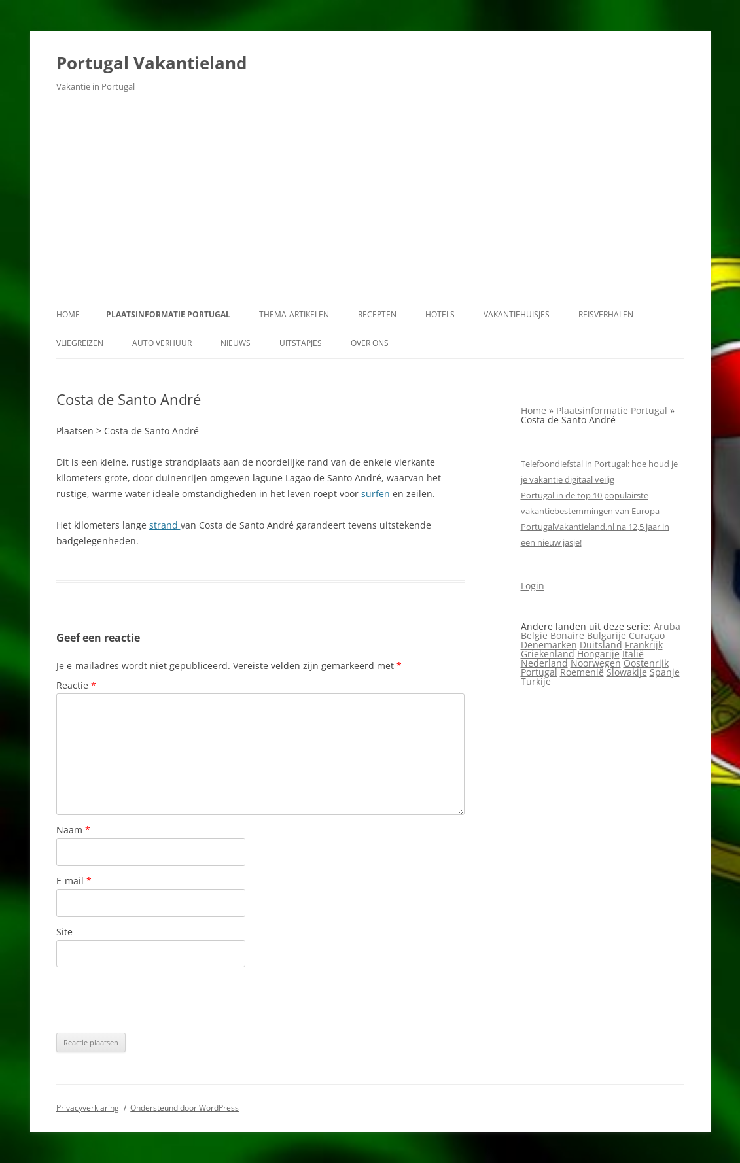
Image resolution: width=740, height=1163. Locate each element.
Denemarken (549, 644)
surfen (375, 493)
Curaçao (647, 635)
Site (64, 932)
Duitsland (601, 644)
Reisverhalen (605, 314)
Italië (633, 654)
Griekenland (547, 654)
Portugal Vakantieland (151, 63)
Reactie (76, 685)
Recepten (377, 314)
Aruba (667, 626)
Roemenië (582, 672)
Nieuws (235, 343)
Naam (73, 830)
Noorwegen (596, 663)
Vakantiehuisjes (517, 314)
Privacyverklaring (87, 1107)
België (534, 635)
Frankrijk (644, 644)
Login (532, 586)
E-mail (74, 881)
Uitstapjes (300, 343)
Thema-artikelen (294, 314)
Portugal (539, 672)
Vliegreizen (79, 343)
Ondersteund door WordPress (184, 1107)
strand (165, 525)
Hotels (440, 314)
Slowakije (627, 672)
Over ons (370, 343)
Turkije (536, 681)
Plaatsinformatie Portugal (168, 314)
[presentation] (155, 1000)
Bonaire (567, 635)
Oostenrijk (646, 663)
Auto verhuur (162, 343)
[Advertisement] (370, 201)
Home (68, 314)
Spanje (665, 672)
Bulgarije (606, 635)
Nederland (544, 663)
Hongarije (598, 654)
